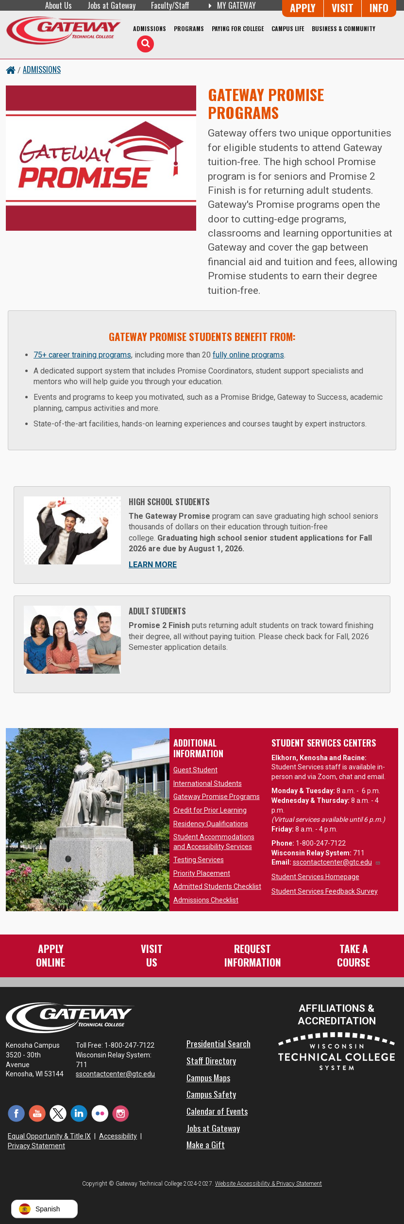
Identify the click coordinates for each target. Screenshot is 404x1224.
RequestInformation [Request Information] (252, 955)
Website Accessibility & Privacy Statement (268, 1183)
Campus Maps (208, 1077)
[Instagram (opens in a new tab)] (120, 1113)
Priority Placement (201, 873)
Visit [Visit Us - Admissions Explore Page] (343, 7)
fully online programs (248, 354)
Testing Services (198, 860)
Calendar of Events (217, 1111)
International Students (207, 783)
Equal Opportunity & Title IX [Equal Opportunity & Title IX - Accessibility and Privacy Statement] (49, 1136)
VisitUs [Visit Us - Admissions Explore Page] (152, 955)
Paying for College (238, 28)
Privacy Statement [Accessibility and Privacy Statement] (36, 1146)
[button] (44, 1209)
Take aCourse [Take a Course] (353, 955)
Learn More (153, 564)
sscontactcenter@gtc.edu (337, 862)
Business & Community (343, 28)
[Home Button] (11, 69)
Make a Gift (205, 1144)
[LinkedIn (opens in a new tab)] (78, 1113)
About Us (58, 5)
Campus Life (287, 28)
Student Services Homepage (315, 877)
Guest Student (195, 770)
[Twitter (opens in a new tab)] (58, 1113)
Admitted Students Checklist (217, 886)
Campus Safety (211, 1094)
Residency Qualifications (210, 824)
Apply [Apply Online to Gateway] (303, 7)
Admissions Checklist (205, 900)
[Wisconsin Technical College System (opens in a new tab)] (336, 1050)
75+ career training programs (82, 354)
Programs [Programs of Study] (189, 28)
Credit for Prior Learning (210, 810)
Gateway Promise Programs (216, 796)
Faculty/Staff (170, 5)
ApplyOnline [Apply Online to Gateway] (50, 955)
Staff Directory (211, 1060)
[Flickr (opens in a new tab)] (99, 1113)
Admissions (149, 28)
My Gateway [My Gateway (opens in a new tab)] (230, 5)
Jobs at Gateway (111, 5)
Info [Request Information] (379, 7)
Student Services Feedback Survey (324, 891)
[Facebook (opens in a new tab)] (16, 1113)
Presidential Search (218, 1043)
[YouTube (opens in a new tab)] (37, 1113)
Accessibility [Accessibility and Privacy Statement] (118, 1136)
